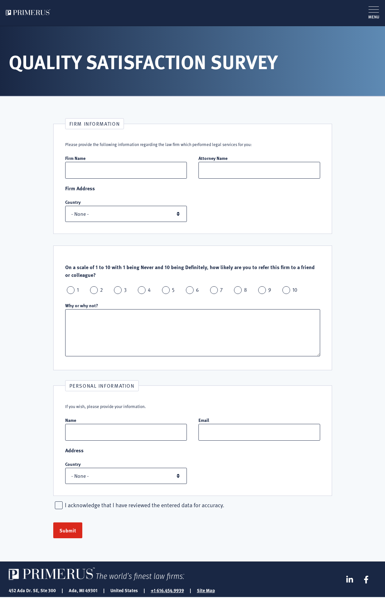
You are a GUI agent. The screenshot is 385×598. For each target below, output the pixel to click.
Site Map (206, 591)
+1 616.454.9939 (167, 591)
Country (73, 202)
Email (203, 420)
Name (70, 420)
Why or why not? (81, 305)
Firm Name (75, 158)
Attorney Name (213, 158)
